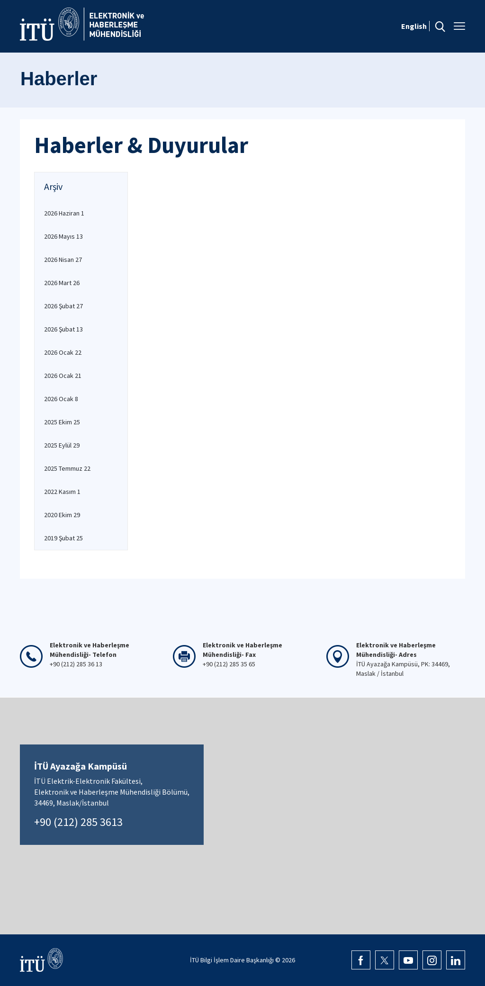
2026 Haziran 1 (64, 213)
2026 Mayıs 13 (63, 236)
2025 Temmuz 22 (67, 468)
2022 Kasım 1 (62, 491)
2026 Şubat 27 (63, 306)
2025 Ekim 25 (62, 422)
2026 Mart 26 (62, 282)
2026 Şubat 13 (63, 329)
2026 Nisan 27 (63, 259)
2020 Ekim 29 (62, 515)
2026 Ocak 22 (62, 352)
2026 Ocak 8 (61, 398)
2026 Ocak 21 (62, 375)
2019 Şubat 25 (63, 538)
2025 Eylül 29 (62, 445)
